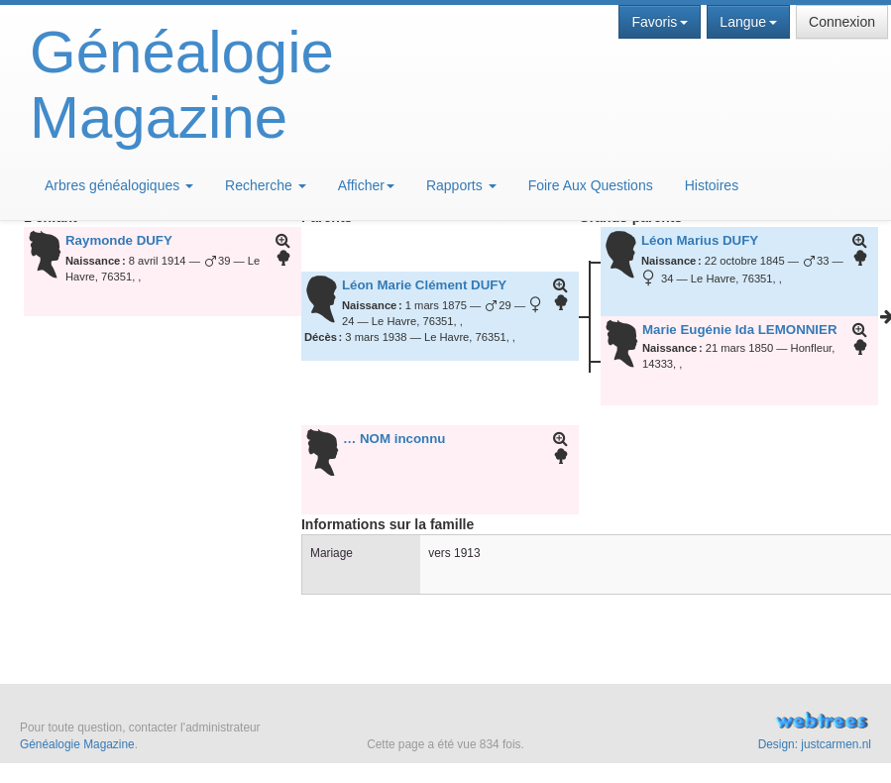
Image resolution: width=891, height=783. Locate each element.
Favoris (659, 22)
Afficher (366, 185)
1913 (467, 553)
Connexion (842, 22)
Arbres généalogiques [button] (119, 185)
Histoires (711, 185)
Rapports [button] (461, 185)
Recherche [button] (265, 185)
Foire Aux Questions (590, 185)
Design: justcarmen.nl (814, 744)
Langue (748, 22)
